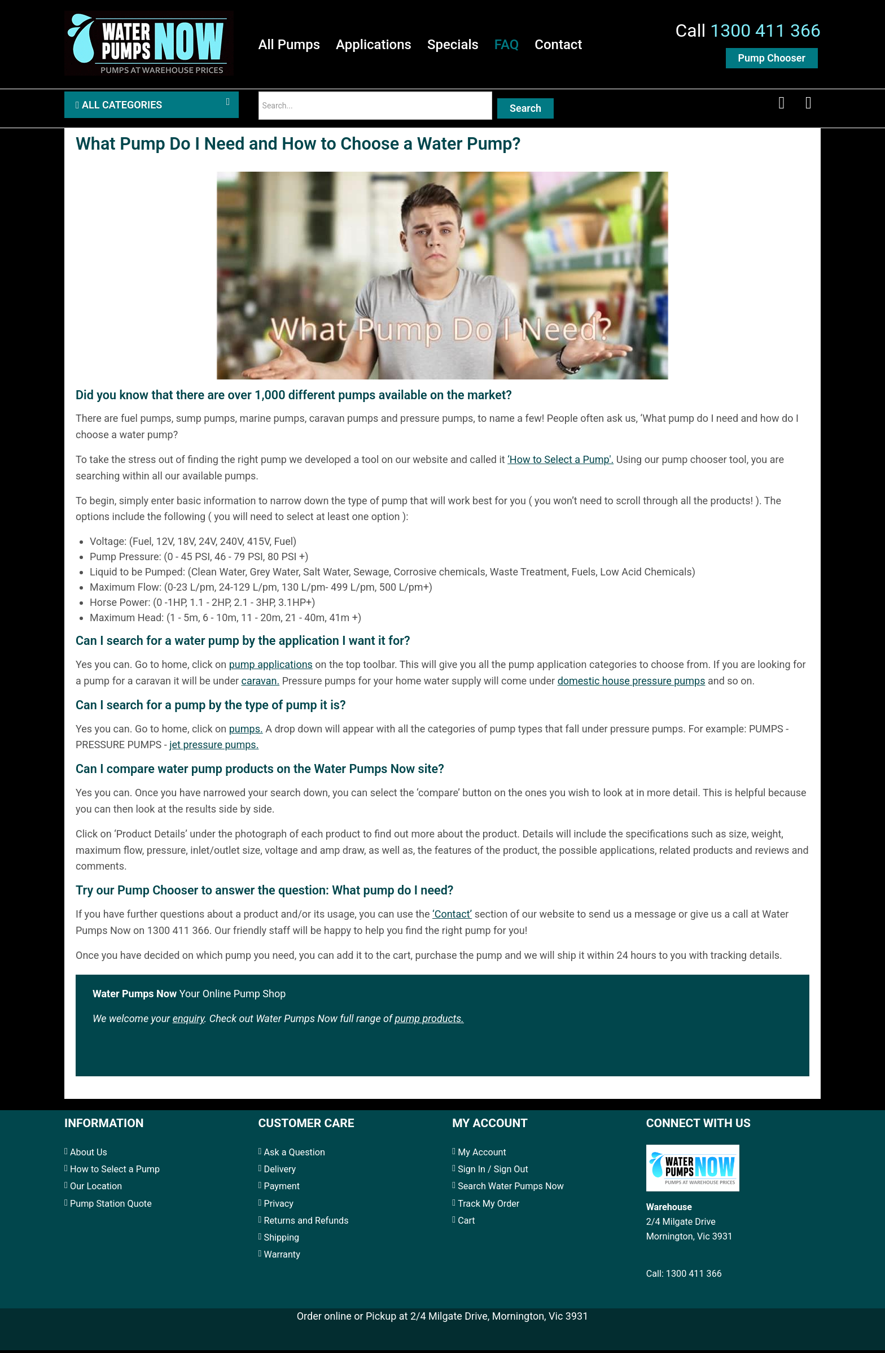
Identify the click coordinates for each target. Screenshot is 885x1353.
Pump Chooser (771, 58)
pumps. (246, 731)
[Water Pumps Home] (149, 42)
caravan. (260, 683)
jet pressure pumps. (214, 748)
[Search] (375, 107)
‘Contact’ (452, 917)
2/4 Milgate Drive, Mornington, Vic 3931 (499, 1319)
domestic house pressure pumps (632, 683)
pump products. (429, 1021)
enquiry (188, 1021)
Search (525, 110)
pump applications (271, 667)
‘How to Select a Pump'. (560, 462)
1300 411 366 (765, 31)
